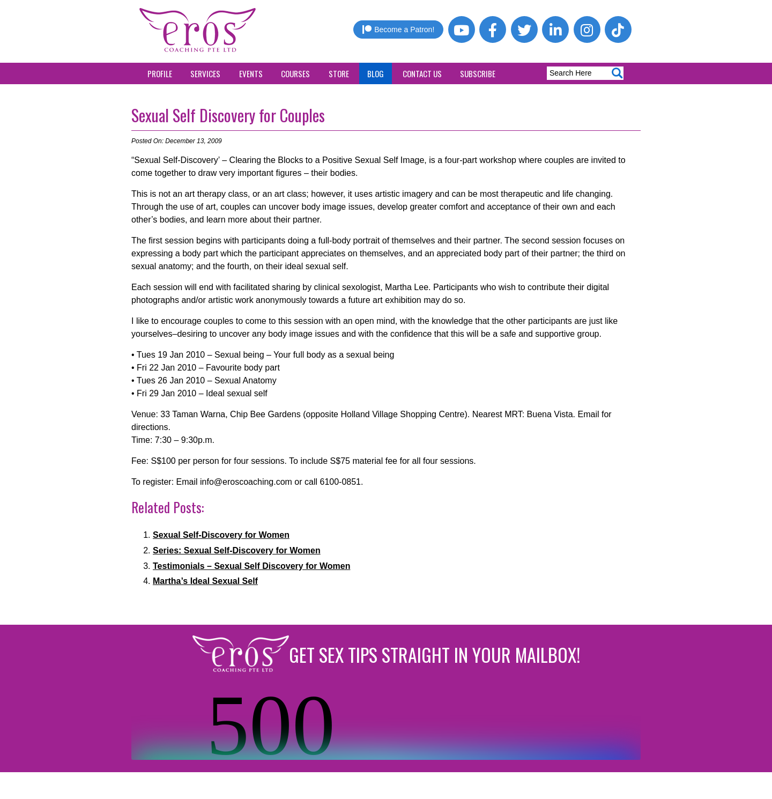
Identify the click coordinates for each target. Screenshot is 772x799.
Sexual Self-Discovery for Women (221, 534)
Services (205, 73)
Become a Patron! (398, 29)
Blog (375, 73)
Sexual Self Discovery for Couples (228, 115)
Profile (159, 73)
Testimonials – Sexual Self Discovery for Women (251, 566)
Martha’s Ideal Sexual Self (205, 581)
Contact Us (422, 73)
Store (339, 73)
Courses (295, 73)
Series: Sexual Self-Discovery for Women (237, 550)
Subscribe (477, 73)
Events (251, 73)
